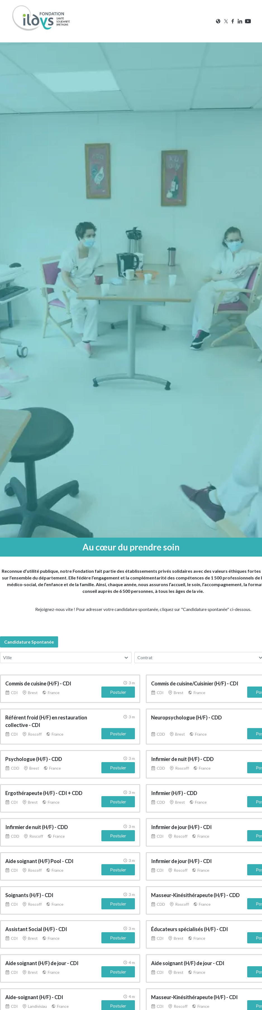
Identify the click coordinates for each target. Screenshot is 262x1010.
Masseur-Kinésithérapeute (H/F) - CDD (195, 895)
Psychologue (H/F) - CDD (33, 759)
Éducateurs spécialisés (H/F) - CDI (189, 929)
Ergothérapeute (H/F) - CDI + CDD (43, 793)
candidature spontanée (29, 641)
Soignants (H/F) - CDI (29, 895)
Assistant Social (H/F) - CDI (36, 929)
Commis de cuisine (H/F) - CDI (38, 683)
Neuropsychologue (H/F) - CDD (186, 717)
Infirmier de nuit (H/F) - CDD (182, 759)
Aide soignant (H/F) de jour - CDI (41, 963)
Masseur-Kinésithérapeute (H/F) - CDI (194, 997)
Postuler (118, 692)
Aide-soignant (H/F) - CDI (34, 997)
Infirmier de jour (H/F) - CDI (181, 827)
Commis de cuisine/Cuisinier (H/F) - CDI (194, 683)
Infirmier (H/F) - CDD (174, 793)
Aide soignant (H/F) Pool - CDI (39, 861)
